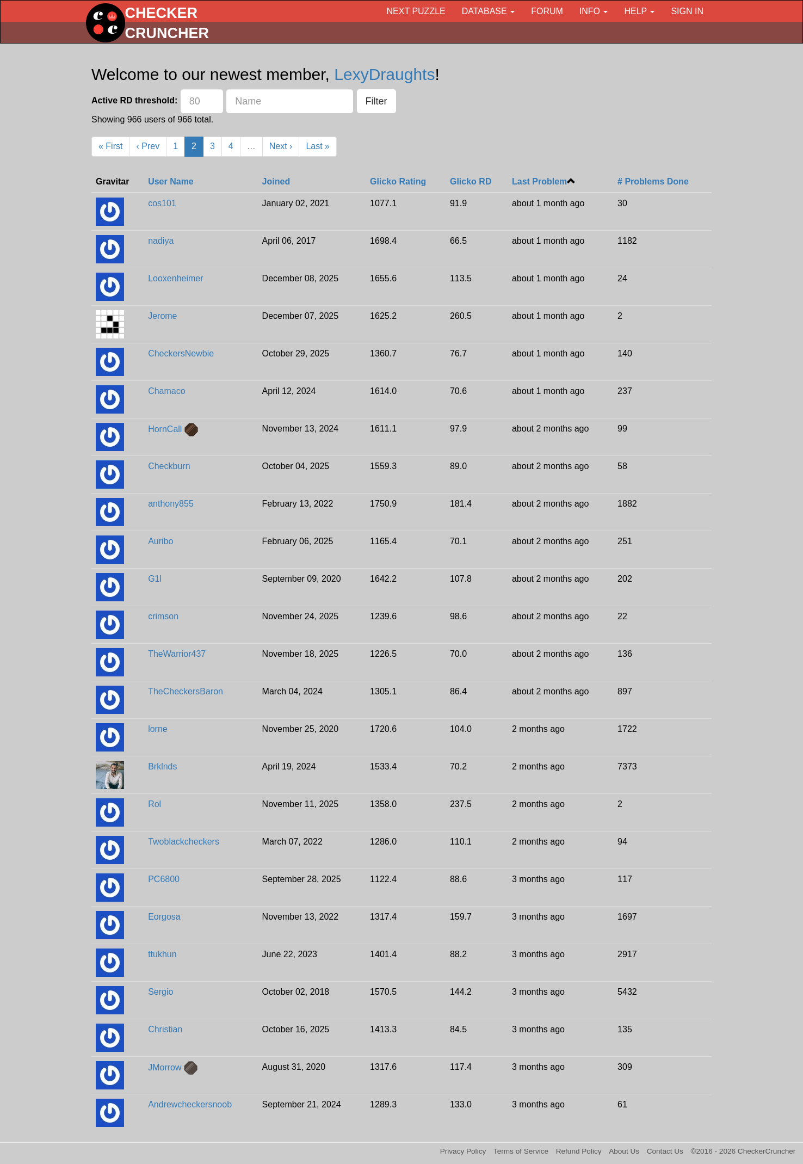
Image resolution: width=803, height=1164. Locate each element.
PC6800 (164, 879)
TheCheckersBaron (185, 691)
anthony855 (171, 503)
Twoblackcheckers (183, 841)
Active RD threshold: (134, 100)
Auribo (160, 541)
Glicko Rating (398, 181)
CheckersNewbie (181, 353)
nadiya (161, 240)
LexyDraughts (384, 74)
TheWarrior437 (177, 653)
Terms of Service (520, 1151)
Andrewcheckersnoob (190, 1104)
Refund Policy (579, 1151)
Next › (281, 146)
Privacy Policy (463, 1151)
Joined (276, 181)
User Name (171, 181)
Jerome (162, 316)
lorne (158, 729)
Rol (154, 804)
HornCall (165, 429)
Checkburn (169, 466)
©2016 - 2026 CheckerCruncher (743, 1151)
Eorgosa (164, 916)
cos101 (162, 203)
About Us (624, 1151)
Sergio (160, 991)
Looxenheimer (175, 278)
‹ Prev (147, 146)
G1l (155, 578)
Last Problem (539, 181)
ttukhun (162, 954)
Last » (318, 146)
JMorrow (164, 1067)
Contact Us (665, 1151)
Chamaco (166, 391)
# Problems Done (653, 181)
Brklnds (162, 766)
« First (110, 146)
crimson (163, 616)
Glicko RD (470, 181)
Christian (165, 1029)
